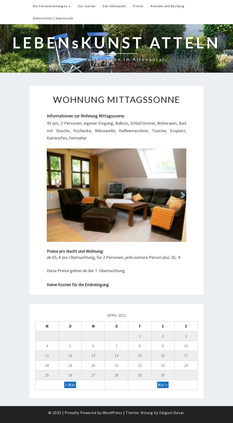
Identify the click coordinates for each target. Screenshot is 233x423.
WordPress (112, 412)
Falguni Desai (171, 412)
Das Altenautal (114, 6)
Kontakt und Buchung (167, 6)
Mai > (163, 385)
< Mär (70, 385)
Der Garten (86, 6)
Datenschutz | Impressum (53, 18)
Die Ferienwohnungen (52, 6)
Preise (138, 6)
